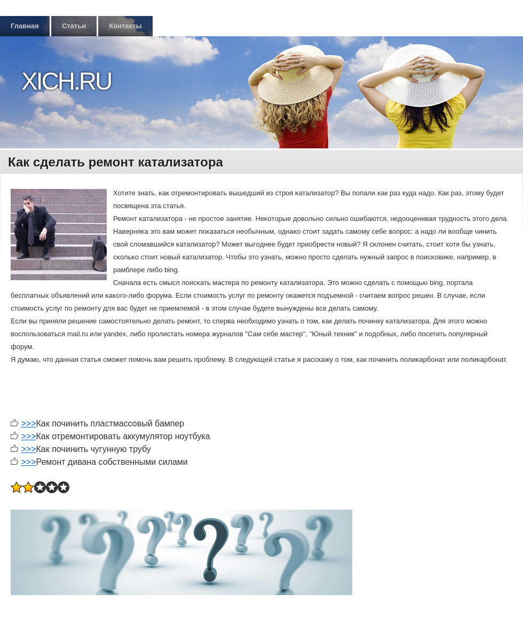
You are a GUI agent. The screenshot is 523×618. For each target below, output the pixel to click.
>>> (28, 423)
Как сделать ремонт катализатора (115, 162)
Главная (25, 26)
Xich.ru (66, 81)
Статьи (74, 26)
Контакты (125, 26)
